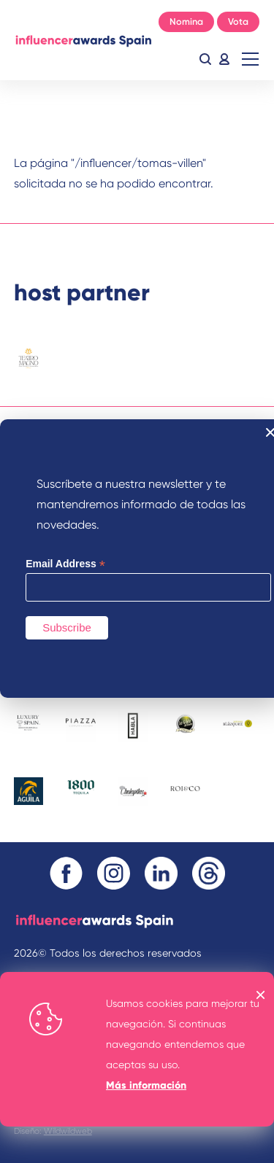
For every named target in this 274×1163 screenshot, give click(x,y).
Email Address (65, 564)
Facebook (66, 873)
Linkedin (161, 873)
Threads (208, 873)
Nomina (186, 21)
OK (261, 994)
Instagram (113, 873)
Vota (238, 21)
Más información (146, 1085)
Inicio (83, 40)
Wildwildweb (68, 1131)
